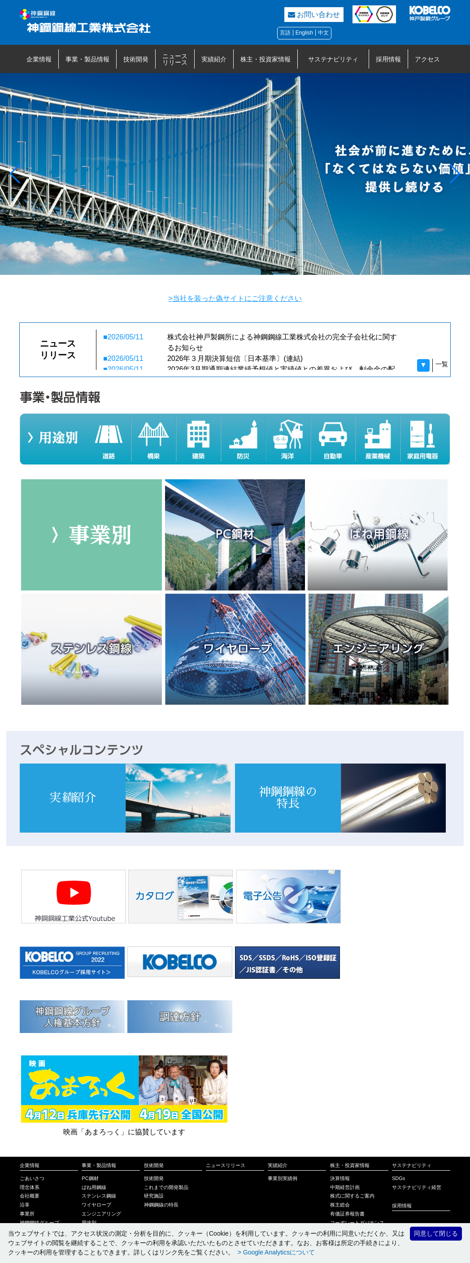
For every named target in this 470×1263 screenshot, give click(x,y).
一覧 (441, 364)
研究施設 (154, 1195)
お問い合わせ (314, 14)
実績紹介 (213, 59)
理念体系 (29, 1187)
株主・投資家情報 (265, 59)
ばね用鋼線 (94, 1187)
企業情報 (39, 59)
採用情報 (388, 59)
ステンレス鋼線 (99, 1195)
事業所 (27, 1213)
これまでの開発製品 (166, 1187)
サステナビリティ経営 (416, 1187)
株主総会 (340, 1204)
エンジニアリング (101, 1213)
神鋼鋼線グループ (39, 1222)
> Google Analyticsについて (275, 1252)
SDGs (398, 1178)
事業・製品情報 (87, 59)
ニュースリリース (174, 59)
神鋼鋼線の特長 (161, 1204)
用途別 (89, 1222)
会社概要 (29, 1195)
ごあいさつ (32, 1178)
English (304, 33)
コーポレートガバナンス (357, 1222)
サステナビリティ (333, 59)
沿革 (25, 1204)
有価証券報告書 (347, 1213)
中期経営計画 (345, 1187)
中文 (323, 33)
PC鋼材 (90, 1178)
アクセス (427, 59)
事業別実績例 (282, 1178)
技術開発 (135, 59)
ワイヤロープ (96, 1204)
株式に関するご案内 (352, 1195)
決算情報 (340, 1178)
